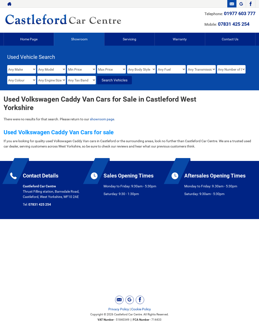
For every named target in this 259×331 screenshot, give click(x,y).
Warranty (180, 39)
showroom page (102, 119)
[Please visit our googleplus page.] (241, 4)
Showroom (79, 39)
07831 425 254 (233, 24)
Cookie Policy (141, 309)
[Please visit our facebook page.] (250, 4)
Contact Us (230, 39)
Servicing (129, 39)
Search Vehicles (115, 80)
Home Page (28, 39)
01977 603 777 (239, 13)
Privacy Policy (118, 309)
